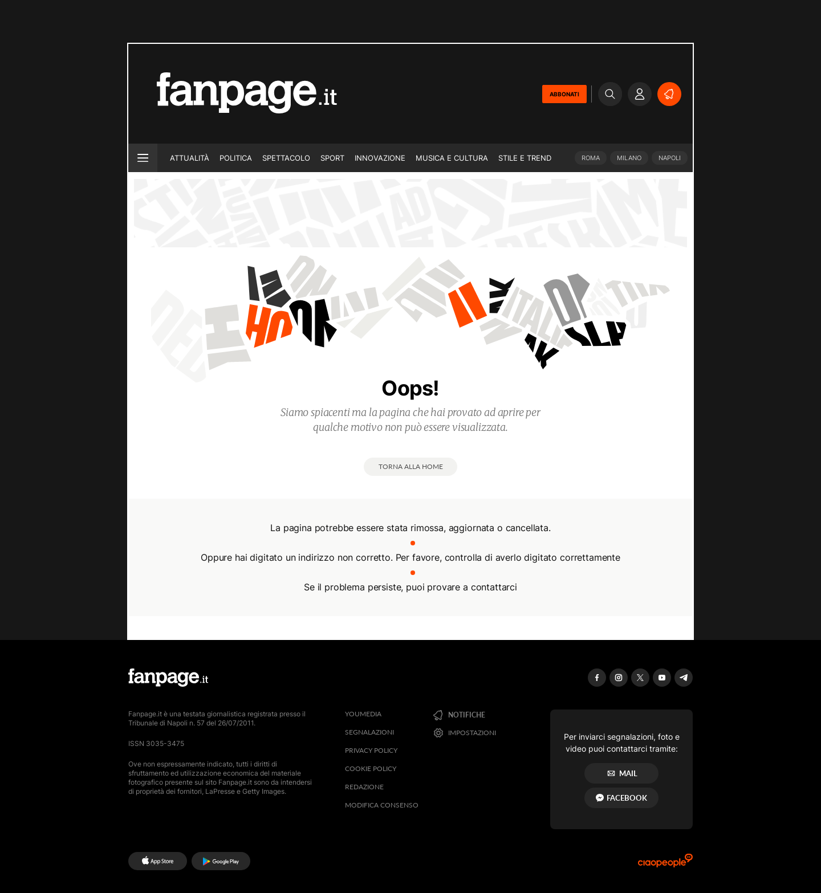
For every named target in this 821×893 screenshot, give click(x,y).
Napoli (670, 158)
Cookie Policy (370, 768)
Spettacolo (286, 157)
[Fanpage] (168, 677)
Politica (236, 157)
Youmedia (363, 713)
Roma (591, 158)
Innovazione (380, 157)
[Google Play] (221, 861)
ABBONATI (564, 94)
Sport (332, 157)
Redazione (364, 786)
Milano (629, 158)
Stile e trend (524, 157)
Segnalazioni (369, 732)
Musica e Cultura (452, 157)
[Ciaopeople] (665, 864)
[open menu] (142, 158)
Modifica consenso (381, 805)
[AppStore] (157, 861)
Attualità (189, 157)
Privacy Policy (371, 750)
